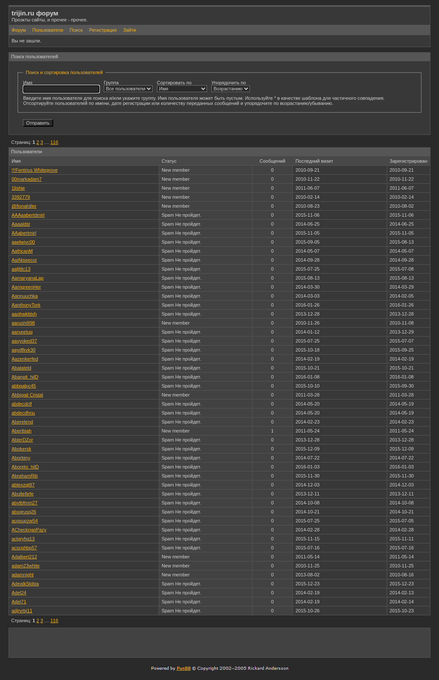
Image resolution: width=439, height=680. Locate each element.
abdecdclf (22, 403)
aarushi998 (23, 322)
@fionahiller (24, 206)
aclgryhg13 (23, 538)
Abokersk (21, 448)
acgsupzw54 (25, 520)
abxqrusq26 (24, 511)
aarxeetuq (22, 331)
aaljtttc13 (21, 268)
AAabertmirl (24, 233)
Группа (128, 86)
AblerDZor (22, 439)
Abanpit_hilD (25, 376)
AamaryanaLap (28, 277)
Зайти (129, 30)
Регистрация (103, 30)
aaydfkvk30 (24, 349)
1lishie (18, 188)
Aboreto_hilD (25, 466)
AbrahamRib (25, 475)
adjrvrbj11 (22, 610)
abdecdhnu (23, 412)
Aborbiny (21, 457)
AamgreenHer (26, 286)
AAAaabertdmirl (28, 215)
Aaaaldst (21, 224)
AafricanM (22, 251)
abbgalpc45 (24, 385)
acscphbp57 (24, 547)
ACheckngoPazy (29, 529)
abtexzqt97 (23, 484)
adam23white (25, 565)
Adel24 (19, 592)
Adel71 (19, 601)
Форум (19, 30)
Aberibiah (21, 430)
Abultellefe (22, 493)
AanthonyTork (26, 304)
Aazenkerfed (25, 358)
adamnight (22, 574)
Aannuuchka (25, 295)
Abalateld (21, 367)
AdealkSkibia (25, 583)
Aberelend (22, 421)
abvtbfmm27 (25, 502)
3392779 (21, 197)
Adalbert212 (24, 556)
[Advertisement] (327, 642)
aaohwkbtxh (24, 313)
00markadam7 (27, 179)
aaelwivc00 (23, 242)
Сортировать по (182, 86)
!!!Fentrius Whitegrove (35, 170)
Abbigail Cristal (27, 394)
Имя (61, 86)
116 (54, 142)
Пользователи (47, 30)
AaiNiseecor (24, 259)
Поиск (75, 30)
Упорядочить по (230, 86)
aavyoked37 (24, 340)
